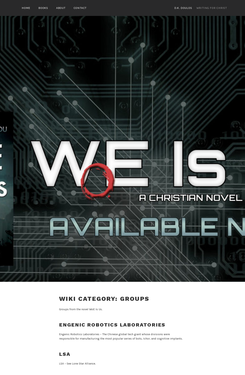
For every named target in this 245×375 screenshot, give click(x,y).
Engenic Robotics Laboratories (112, 324)
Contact (80, 8)
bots (139, 338)
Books (43, 8)
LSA (64, 354)
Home (26, 8)
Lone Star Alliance (83, 363)
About (60, 8)
